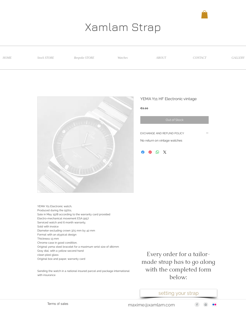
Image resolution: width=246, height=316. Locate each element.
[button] (204, 14)
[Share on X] (164, 152)
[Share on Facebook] (143, 152)
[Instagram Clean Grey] (205, 304)
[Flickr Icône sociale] (214, 304)
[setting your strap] (178, 293)
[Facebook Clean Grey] (197, 304)
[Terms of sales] (58, 304)
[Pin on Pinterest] (150, 152)
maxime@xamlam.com (151, 304)
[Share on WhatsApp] (157, 152)
